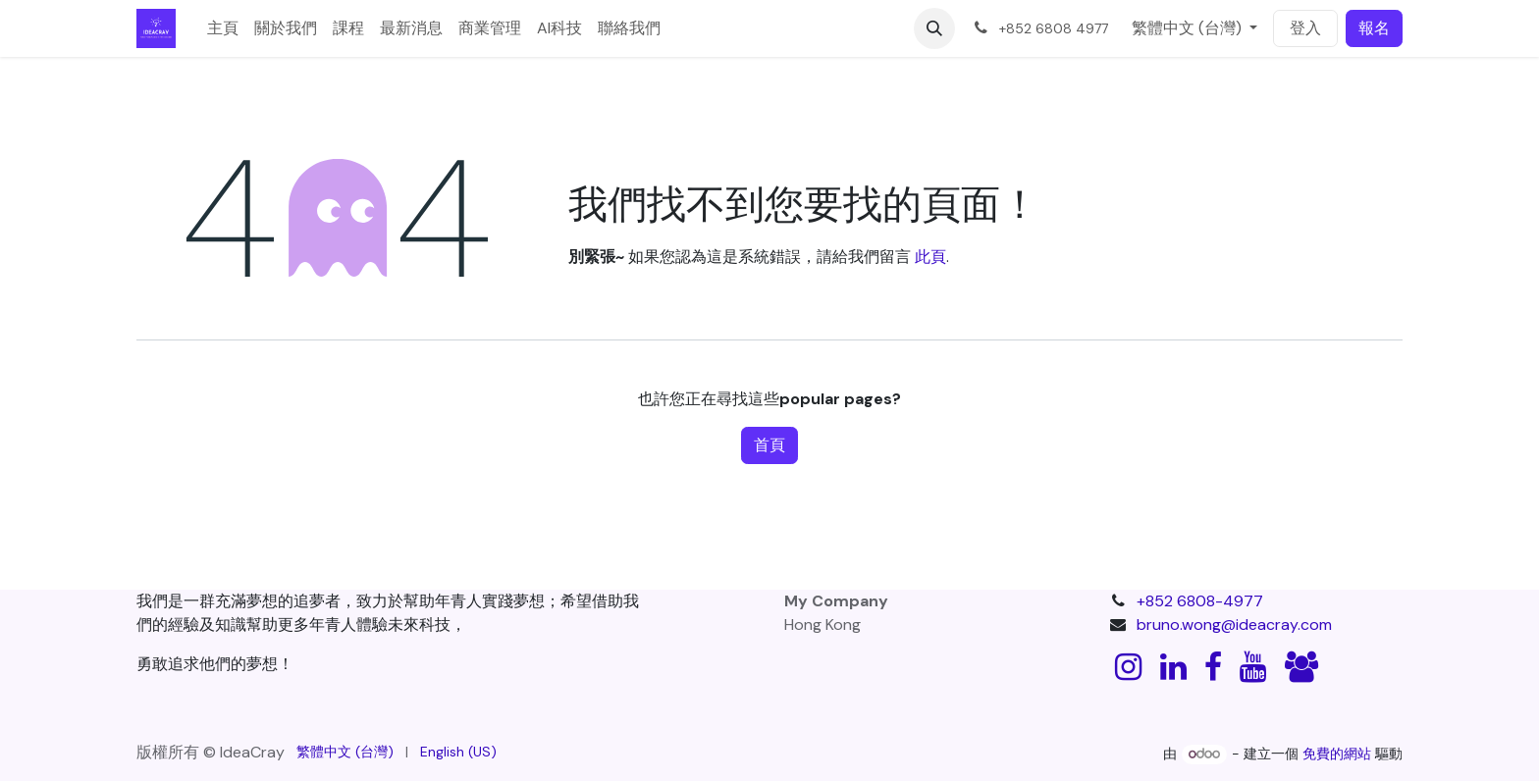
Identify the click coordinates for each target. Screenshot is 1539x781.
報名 (1374, 28)
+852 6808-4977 (1200, 601)
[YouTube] (1253, 667)
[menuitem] (222, 28)
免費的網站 (1336, 753)
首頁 (769, 445)
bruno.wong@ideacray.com (1234, 624)
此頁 (930, 256)
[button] (934, 28)
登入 (1305, 28)
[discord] (1301, 667)
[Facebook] (1213, 667)
